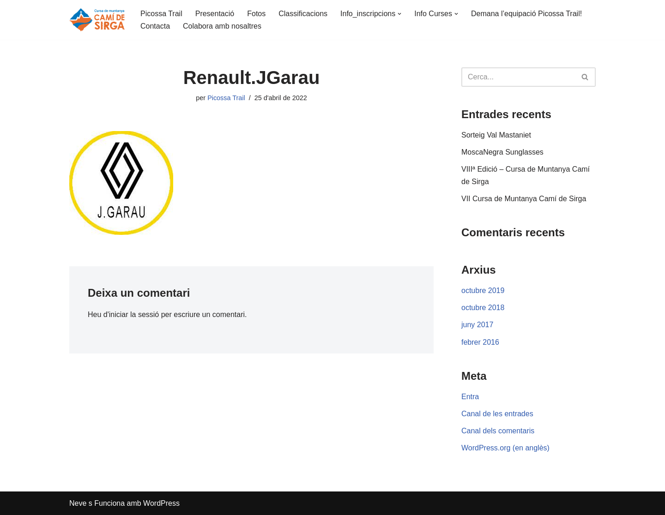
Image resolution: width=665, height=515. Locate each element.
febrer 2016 (480, 342)
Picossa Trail (161, 14)
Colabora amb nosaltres (222, 26)
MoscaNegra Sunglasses (502, 152)
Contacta (155, 26)
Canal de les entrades (497, 414)
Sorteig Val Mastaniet (496, 135)
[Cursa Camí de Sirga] (97, 19)
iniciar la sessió (134, 314)
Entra (470, 397)
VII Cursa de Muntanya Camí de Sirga (523, 199)
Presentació (215, 14)
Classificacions (302, 14)
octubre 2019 (482, 290)
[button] (399, 14)
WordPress (161, 503)
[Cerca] (518, 77)
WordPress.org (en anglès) (505, 448)
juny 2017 (477, 325)
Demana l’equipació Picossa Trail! (526, 14)
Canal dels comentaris (497, 431)
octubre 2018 (482, 307)
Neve (77, 503)
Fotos (256, 14)
